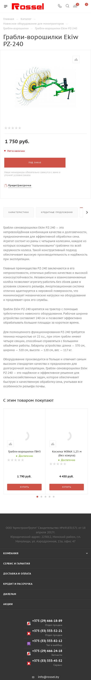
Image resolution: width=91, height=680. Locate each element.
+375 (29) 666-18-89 (44, 653)
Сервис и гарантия (16, 593)
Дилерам (9, 623)
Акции (8, 634)
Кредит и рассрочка (17, 613)
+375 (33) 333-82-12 (44, 673)
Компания (10, 583)
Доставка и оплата (17, 603)
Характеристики (18, 212)
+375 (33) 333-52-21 (44, 662)
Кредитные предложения (57, 212)
